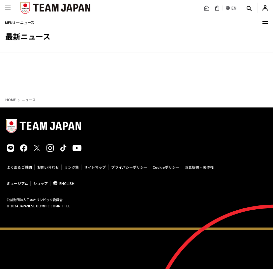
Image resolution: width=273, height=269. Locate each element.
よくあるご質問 (19, 167)
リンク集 (71, 167)
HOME (10, 99)
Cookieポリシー (166, 167)
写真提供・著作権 (199, 167)
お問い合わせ (48, 167)
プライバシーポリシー (129, 167)
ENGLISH (67, 183)
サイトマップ (95, 167)
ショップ (40, 183)
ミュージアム (17, 183)
